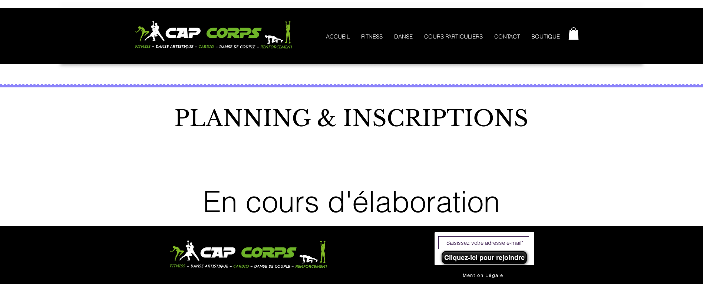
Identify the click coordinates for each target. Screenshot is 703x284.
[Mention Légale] (483, 275)
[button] (573, 33)
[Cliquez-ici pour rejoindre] (484, 257)
